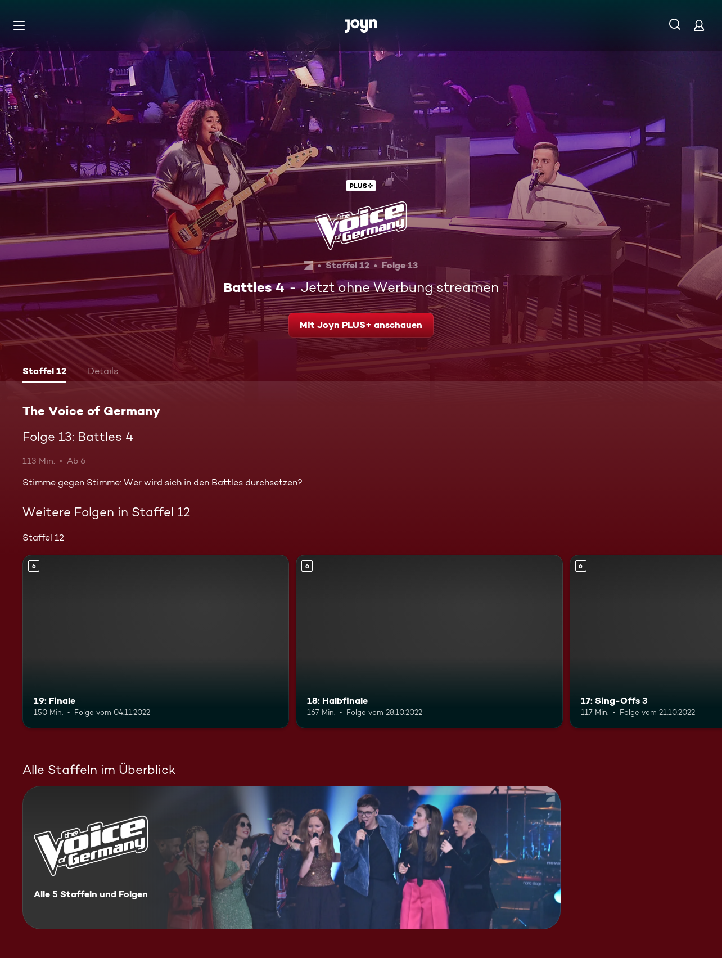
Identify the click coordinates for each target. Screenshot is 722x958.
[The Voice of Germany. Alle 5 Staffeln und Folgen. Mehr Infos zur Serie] (291, 857)
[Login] (699, 25)
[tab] (44, 372)
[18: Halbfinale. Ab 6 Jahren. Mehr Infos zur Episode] (429, 641)
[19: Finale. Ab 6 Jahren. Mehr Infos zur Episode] (155, 641)
